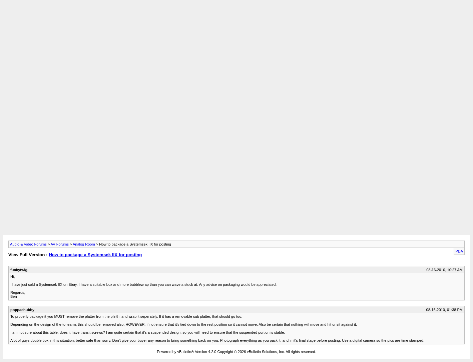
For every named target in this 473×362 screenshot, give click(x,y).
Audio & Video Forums (28, 244)
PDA (459, 251)
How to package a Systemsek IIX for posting (95, 254)
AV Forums (60, 244)
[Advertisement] (236, 18)
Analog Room (84, 244)
